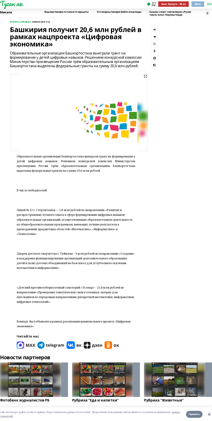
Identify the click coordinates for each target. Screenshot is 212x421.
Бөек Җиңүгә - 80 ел (173, 4)
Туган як (11, 3)
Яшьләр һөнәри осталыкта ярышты (66, 12)
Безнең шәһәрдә (20, 21)
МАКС (198, 4)
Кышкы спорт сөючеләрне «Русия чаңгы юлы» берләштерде (170, 13)
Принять (194, 414)
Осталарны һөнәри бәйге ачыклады (119, 12)
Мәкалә (6, 12)
